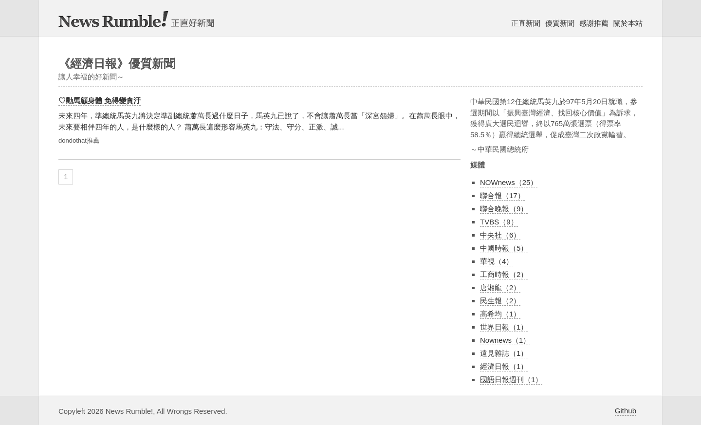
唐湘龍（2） (500, 287)
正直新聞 (525, 23)
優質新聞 (559, 23)
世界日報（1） (504, 327)
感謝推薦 (594, 23)
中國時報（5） (504, 248)
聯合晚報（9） (504, 208)
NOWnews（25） (508, 182)
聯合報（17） (502, 195)
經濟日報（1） (504, 366)
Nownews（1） (505, 340)
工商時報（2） (504, 274)
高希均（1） (500, 314)
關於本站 (628, 23)
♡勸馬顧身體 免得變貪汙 (99, 100)
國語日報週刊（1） (511, 379)
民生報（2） (500, 300)
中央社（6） (500, 235)
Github (625, 411)
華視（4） (496, 261)
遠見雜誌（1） (504, 353)
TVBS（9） (499, 222)
